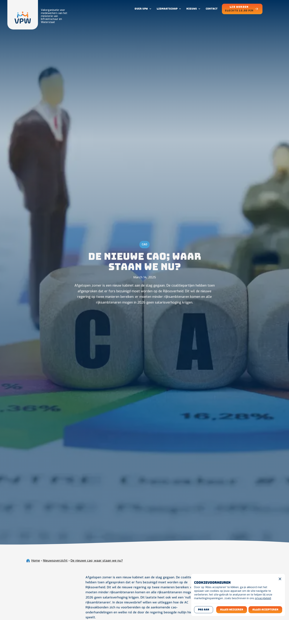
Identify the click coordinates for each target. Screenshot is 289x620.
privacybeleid (263, 598)
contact (212, 8)
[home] (22, 14)
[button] (143, 9)
